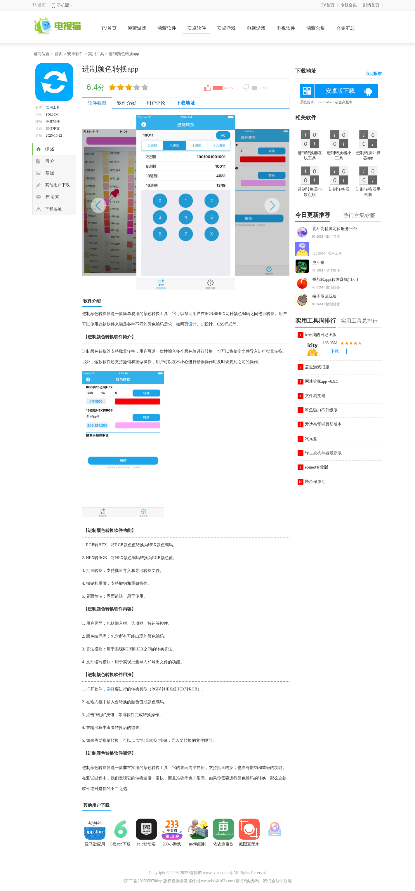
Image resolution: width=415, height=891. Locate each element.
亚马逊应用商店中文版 (95, 846)
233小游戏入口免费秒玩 (172, 846)
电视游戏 (256, 28)
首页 (59, 54)
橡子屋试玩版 (324, 296)
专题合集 (349, 5)
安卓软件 (196, 28)
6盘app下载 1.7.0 (120, 846)
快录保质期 (315, 481)
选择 (111, 689)
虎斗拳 (318, 262)
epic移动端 (146, 844)
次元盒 (311, 438)
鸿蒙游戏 (137, 28)
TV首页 (39, 5)
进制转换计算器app (368, 153)
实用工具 (96, 54)
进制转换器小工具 (339, 153)
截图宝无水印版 (249, 846)
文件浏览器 (315, 396)
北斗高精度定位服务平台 (334, 229)
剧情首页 (371, 5)
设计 (192, 324)
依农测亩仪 (223, 844)
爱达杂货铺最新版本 (323, 424)
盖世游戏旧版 (317, 367)
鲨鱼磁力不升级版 (321, 410)
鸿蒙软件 (166, 28)
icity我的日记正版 (321, 335)
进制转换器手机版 (368, 189)
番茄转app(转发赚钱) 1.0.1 (335, 279)
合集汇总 (345, 28)
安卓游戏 (226, 28)
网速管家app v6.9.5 (321, 381)
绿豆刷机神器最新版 (323, 453)
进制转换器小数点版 (310, 189)
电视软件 (286, 28)
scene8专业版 (316, 467)
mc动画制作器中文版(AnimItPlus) (197, 846)
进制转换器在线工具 (310, 153)
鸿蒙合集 (315, 28)
